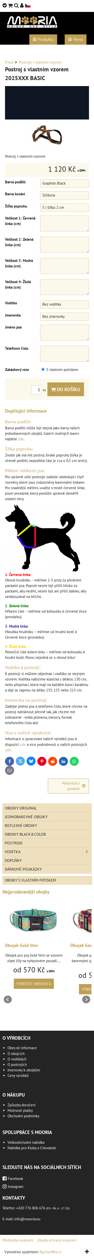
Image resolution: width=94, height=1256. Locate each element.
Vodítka (48, 851)
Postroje (14, 842)
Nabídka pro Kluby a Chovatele (32, 1147)
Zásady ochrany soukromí (56, 1240)
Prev (8, 1000)
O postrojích (17, 1064)
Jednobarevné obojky (26, 816)
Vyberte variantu (36, 983)
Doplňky (13, 860)
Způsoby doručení (22, 1105)
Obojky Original (21, 807)
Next (86, 1000)
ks (39, 390)
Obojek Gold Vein (24, 945)
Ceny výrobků (18, 1075)
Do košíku (65, 389)
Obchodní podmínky (23, 1116)
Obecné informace (22, 1047)
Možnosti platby (20, 1110)
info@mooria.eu (27, 1219)
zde (21, 439)
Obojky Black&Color (25, 834)
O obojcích (16, 1053)
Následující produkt (73, 786)
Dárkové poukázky (23, 869)
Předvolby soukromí (18, 1240)
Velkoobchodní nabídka (26, 1142)
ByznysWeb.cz (51, 1252)
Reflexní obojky (21, 825)
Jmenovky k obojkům (24, 1070)
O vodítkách (17, 1059)
